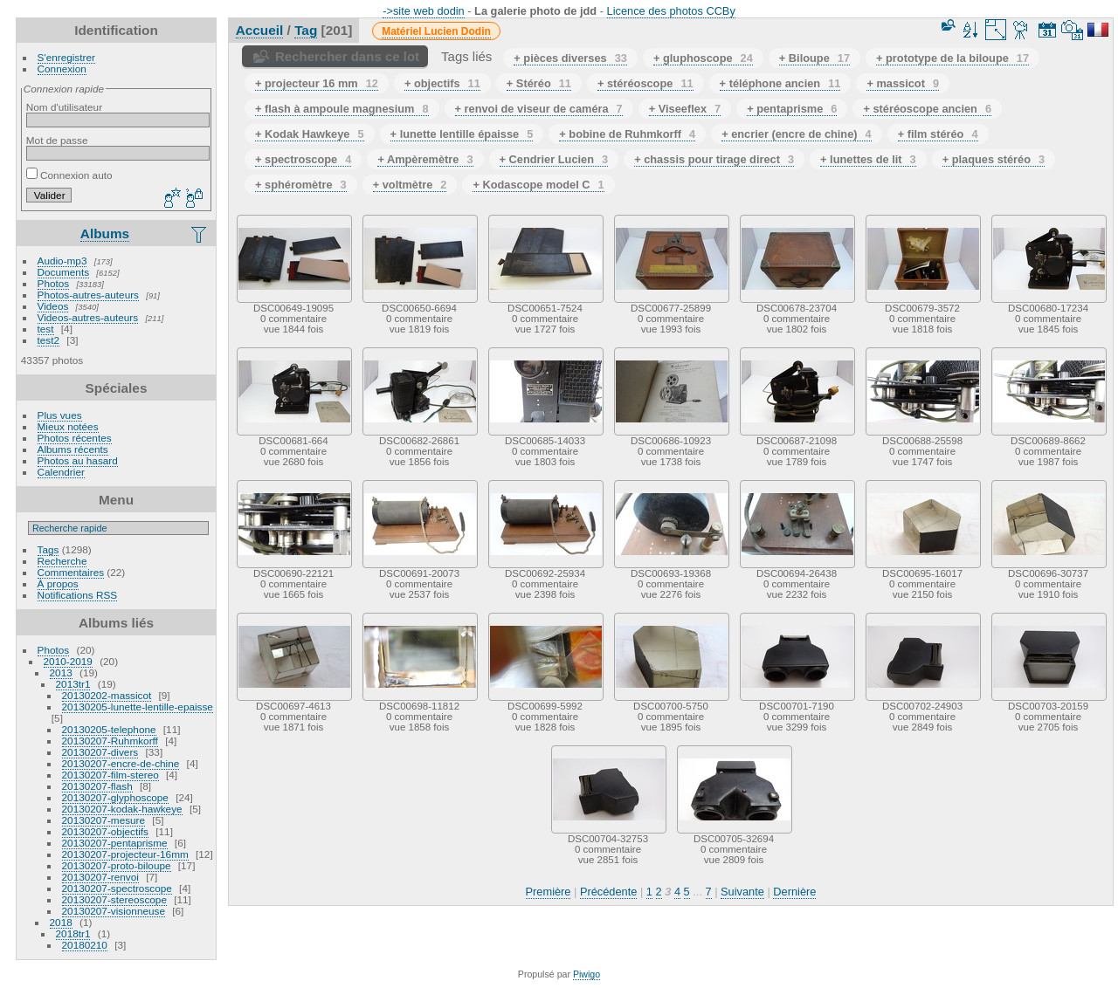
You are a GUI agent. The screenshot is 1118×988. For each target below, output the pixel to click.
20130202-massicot (107, 695)
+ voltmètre (410, 184)
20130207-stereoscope (114, 899)
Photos (54, 283)
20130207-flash (97, 786)
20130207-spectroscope (117, 888)
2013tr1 (73, 684)
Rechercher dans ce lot (347, 56)
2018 (61, 922)
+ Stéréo (539, 83)
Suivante (742, 891)
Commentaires (71, 572)
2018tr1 (73, 933)
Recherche (62, 560)
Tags (48, 549)
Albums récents (73, 449)
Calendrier (61, 471)
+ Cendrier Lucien (554, 159)
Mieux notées (68, 426)
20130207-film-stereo (110, 774)
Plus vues (60, 415)
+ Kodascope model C (538, 184)
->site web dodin (424, 10)
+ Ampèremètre (425, 159)
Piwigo (586, 974)
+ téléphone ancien (780, 83)
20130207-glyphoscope (115, 797)
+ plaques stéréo (993, 159)
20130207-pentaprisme (115, 842)
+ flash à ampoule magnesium (342, 108)
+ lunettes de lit (868, 159)
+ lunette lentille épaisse (462, 134)
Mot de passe (57, 140)
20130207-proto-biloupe (116, 865)
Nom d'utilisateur (64, 107)
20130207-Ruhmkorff (110, 740)
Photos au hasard (78, 460)
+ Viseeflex (685, 108)
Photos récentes (75, 437)
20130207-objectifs (105, 831)
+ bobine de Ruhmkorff (627, 134)
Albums (104, 233)
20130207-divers (100, 752)
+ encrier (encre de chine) (796, 134)
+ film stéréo (938, 134)
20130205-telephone (109, 729)
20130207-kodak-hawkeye (122, 808)
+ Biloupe (814, 58)
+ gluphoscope (703, 58)
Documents (64, 272)
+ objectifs (442, 83)
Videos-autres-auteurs (88, 317)
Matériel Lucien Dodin (436, 31)
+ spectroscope (303, 159)
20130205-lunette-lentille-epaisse (137, 706)
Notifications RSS (78, 594)
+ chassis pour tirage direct (714, 159)
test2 (49, 340)
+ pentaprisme (792, 108)
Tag (305, 30)
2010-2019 (68, 661)
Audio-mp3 (62, 260)
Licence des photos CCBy (671, 10)
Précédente (608, 891)
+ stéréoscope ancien (927, 108)
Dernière (794, 891)
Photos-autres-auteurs (88, 294)
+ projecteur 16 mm (316, 83)
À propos (58, 583)
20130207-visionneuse (113, 910)
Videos (53, 306)
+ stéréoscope (645, 83)
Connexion (62, 68)
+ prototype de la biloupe (952, 58)
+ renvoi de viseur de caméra (539, 108)
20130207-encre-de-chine (121, 763)
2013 (61, 672)
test (46, 328)
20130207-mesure (104, 820)
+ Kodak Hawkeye (309, 134)
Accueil (260, 30)
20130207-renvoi (100, 876)
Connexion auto (69, 175)
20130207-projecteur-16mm (125, 854)
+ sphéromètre (301, 184)
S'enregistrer (66, 57)
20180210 (84, 944)
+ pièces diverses (570, 58)
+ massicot (902, 83)
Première (548, 891)
